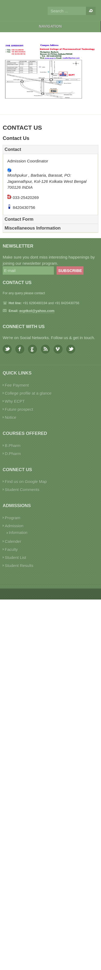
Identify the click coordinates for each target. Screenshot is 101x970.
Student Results (19, 565)
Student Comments (22, 489)
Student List (15, 557)
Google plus (32, 349)
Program (12, 517)
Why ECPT (15, 401)
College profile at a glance (28, 393)
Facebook (19, 349)
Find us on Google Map (26, 481)
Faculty (11, 549)
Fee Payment (17, 385)
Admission (14, 526)
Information (18, 533)
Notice (10, 417)
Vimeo (58, 349)
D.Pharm (13, 453)
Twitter (7, 349)
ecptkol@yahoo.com (36, 311)
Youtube (70, 349)
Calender (13, 541)
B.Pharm (12, 445)
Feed (45, 349)
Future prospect (19, 409)
